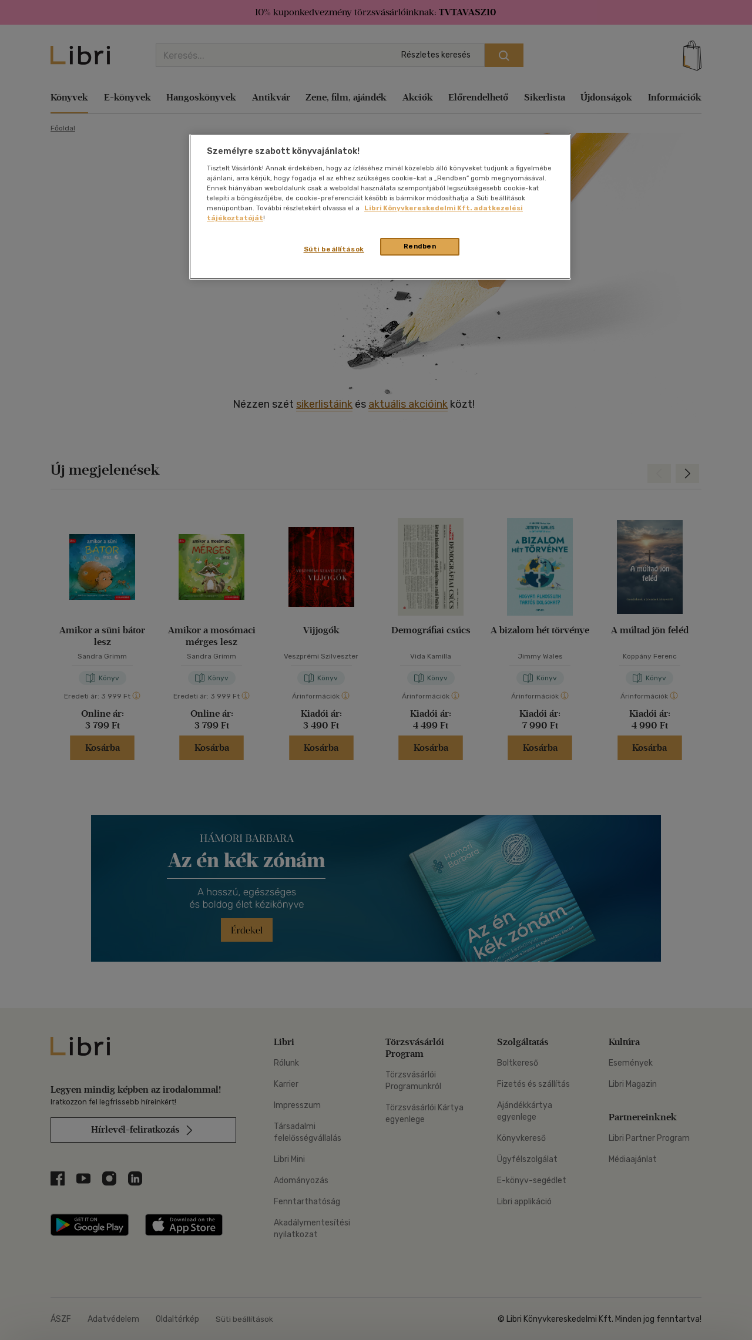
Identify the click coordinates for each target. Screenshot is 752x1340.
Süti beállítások (334, 249)
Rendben (420, 246)
